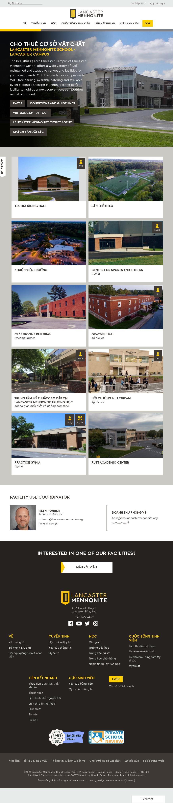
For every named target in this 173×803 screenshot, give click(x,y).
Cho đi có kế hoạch (121, 688)
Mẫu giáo (95, 644)
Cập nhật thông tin (81, 691)
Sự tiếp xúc (138, 3)
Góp (147, 23)
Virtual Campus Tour (30, 113)
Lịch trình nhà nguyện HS (45, 700)
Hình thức (35, 711)
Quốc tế (54, 655)
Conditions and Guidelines (52, 103)
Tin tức (33, 716)
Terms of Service (129, 777)
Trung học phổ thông (102, 660)
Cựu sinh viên (129, 23)
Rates (17, 103)
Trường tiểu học (99, 650)
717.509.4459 (156, 3)
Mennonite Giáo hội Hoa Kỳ (120, 783)
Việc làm (14, 763)
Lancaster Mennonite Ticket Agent (42, 123)
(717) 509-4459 (84, 619)
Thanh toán (36, 695)
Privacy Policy (86, 774)
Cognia (65, 783)
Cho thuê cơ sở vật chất (104, 763)
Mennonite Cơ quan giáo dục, (89, 783)
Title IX (143, 774)
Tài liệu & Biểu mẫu (35, 763)
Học (54, 23)
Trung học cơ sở (99, 655)
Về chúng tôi (17, 644)
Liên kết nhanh (105, 23)
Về (24, 23)
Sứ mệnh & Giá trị (20, 650)
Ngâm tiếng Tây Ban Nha (104, 666)
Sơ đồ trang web (153, 763)
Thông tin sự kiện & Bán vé (68, 763)
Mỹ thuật (134, 668)
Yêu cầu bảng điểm (81, 686)
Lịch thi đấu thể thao (142, 648)
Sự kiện (33, 722)
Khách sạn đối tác (28, 133)
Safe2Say (33, 777)
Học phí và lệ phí (59, 644)
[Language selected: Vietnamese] (148, 799)
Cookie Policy (104, 774)
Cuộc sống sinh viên (76, 23)
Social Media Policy (125, 774)
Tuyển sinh (38, 23)
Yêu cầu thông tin (60, 650)
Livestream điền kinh (142, 653)
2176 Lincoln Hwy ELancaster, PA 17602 (84, 612)
